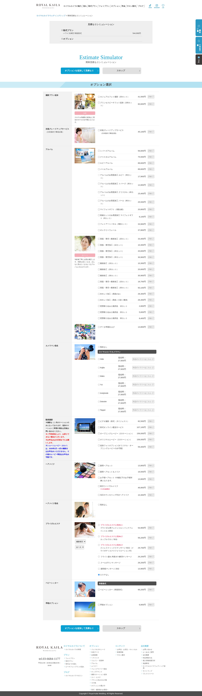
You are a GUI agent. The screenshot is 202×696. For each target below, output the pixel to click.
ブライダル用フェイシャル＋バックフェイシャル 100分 (115, 528)
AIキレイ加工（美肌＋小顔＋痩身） (113, 300)
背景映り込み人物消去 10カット (112, 306)
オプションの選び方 (98, 686)
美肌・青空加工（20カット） (111, 251)
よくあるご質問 (148, 652)
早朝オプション (105, 605)
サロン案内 (121, 655)
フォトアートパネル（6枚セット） (113, 224)
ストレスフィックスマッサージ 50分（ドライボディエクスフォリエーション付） (115, 548)
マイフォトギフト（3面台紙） (111, 209)
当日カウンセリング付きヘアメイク (113, 495)
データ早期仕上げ (106, 327)
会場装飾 (94, 655)
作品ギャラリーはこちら (142, 359)
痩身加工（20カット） (108, 269)
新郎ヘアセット (105, 466)
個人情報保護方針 (149, 660)
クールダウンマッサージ (109, 563)
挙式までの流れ (71, 664)
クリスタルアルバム (107, 157)
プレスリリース (148, 674)
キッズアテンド (96, 672)
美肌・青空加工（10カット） (111, 245)
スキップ (121, 70)
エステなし (103, 575)
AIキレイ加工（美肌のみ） (110, 294)
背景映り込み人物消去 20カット (112, 312)
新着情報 (120, 652)
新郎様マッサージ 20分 (108, 569)
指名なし (102, 347)
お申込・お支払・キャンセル (127, 649)
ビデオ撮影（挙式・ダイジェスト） (113, 421)
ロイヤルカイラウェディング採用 (154, 667)
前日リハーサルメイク (116, 487)
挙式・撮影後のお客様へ (99, 690)
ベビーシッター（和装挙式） (111, 590)
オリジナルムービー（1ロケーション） (115, 440)
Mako (101, 376)
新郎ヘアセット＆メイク (109, 472)
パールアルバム (105, 169)
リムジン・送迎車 (97, 660)
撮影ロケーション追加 (99, 674)
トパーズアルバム (106, 151)
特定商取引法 (147, 658)
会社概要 (146, 655)
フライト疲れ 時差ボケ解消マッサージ (115, 557)
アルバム (94, 663)
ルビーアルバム (105, 163)
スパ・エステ (96, 677)
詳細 (150, 97)
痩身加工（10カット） (108, 263)
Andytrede (103, 393)
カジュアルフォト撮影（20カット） (113, 97)
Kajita (101, 368)
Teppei (101, 410)
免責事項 (146, 663)
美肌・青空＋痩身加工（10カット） (113, 282)
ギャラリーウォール (107, 230)
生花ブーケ (95, 652)
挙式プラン (69, 661)
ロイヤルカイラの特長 (73, 649)
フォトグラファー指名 (99, 669)
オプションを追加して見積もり (79, 70)
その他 (93, 683)
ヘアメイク (95, 658)
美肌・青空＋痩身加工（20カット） (113, 239)
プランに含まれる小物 (99, 680)
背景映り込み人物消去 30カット (112, 318)
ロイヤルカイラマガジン (74, 676)
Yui (100, 385)
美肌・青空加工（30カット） (111, 257)
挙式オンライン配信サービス (111, 427)
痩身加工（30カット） (108, 276)
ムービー (94, 666)
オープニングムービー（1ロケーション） (116, 433)
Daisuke (102, 401)
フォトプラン (70, 658)
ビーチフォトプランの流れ (75, 667)
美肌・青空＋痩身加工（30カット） (113, 288)
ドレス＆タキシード (98, 649)
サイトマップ (147, 671)
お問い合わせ (147, 649)
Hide (101, 359)
